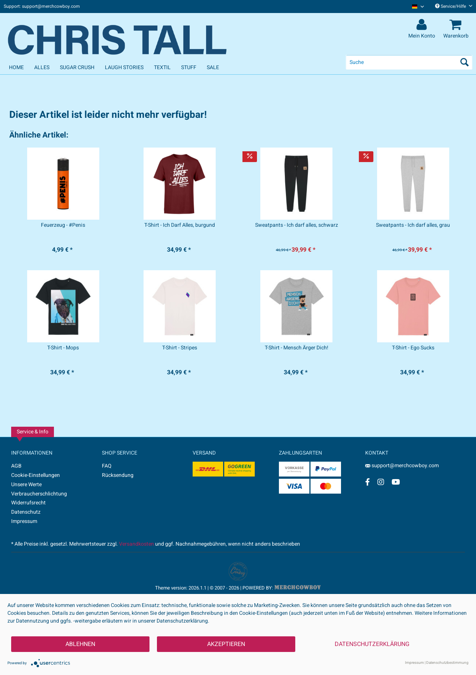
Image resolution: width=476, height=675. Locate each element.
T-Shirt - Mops (63, 348)
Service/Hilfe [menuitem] (453, 6)
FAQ (107, 466)
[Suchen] (464, 62)
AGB (16, 466)
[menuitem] (415, 6)
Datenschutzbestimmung (447, 662)
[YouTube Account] (396, 482)
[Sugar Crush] (77, 67)
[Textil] (162, 67)
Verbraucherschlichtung (39, 494)
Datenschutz (26, 512)
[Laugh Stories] (124, 67)
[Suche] (409, 62)
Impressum (24, 521)
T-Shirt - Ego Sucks (413, 348)
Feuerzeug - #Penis (63, 225)
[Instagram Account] (380, 482)
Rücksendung (118, 475)
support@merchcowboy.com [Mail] (402, 465)
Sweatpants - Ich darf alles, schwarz (296, 225)
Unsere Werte (26, 484)
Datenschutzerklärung (372, 644)
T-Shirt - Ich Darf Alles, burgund (179, 225)
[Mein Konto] (423, 24)
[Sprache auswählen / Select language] (418, 6)
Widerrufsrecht (28, 503)
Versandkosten (136, 544)
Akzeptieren (226, 644)
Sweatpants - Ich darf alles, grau (413, 225)
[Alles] (42, 67)
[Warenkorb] (457, 24)
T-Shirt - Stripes (179, 348)
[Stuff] (189, 67)
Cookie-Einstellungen (35, 475)
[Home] (16, 67)
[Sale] (213, 67)
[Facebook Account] (367, 482)
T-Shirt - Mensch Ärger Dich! (296, 348)
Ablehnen (80, 644)
